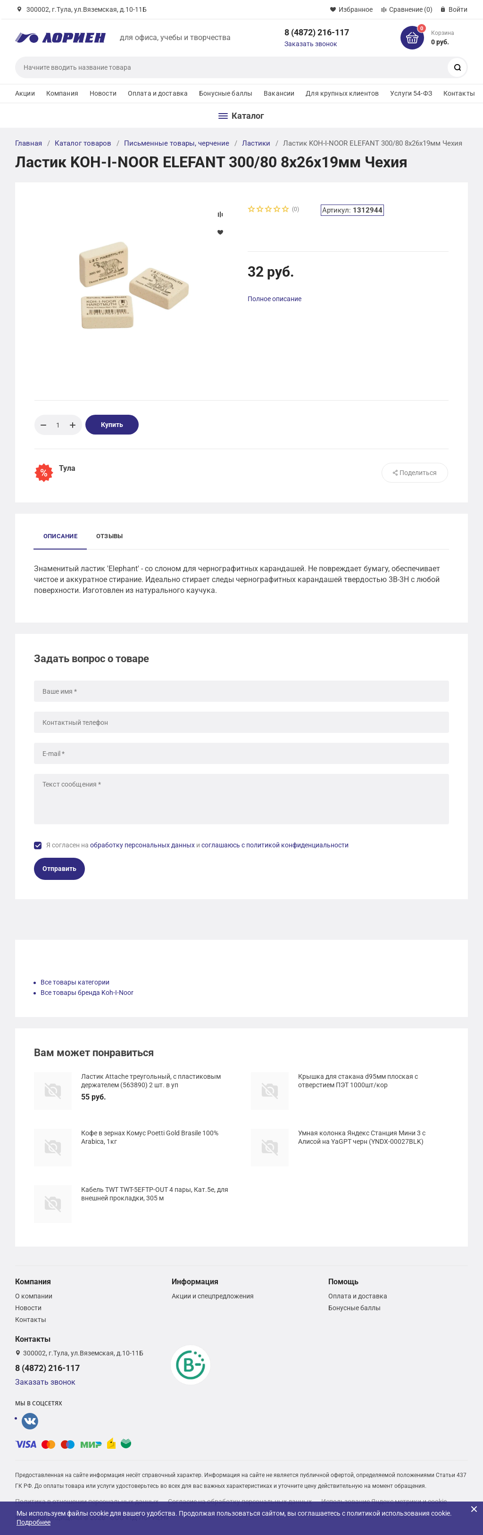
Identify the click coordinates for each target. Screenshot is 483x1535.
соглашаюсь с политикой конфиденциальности (275, 845)
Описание (60, 536)
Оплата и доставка (158, 93)
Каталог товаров (83, 143)
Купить (112, 424)
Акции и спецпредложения (213, 1296)
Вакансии (279, 93)
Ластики (256, 143)
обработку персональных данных (142, 845)
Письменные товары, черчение (176, 143)
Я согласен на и (197, 845)
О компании (33, 1296)
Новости (103, 93)
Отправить (59, 868)
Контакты (459, 93)
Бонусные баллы (225, 93)
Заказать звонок (310, 44)
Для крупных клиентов (342, 93)
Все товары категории (75, 982)
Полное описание (274, 299)
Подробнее (33, 1522)
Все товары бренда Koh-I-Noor (87, 992)
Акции (25, 93)
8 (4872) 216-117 (316, 32)
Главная (28, 143)
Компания (62, 93)
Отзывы (109, 536)
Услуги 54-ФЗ (411, 93)
